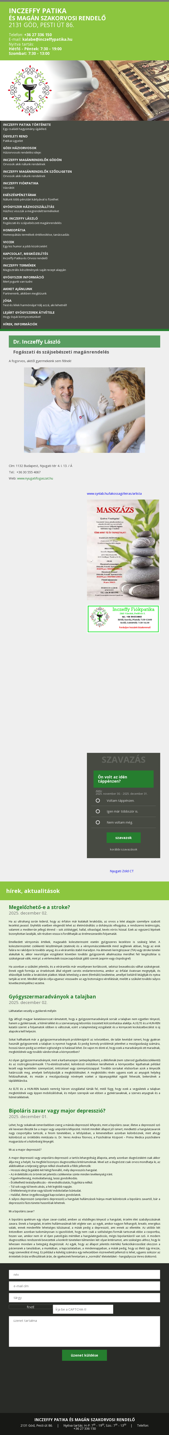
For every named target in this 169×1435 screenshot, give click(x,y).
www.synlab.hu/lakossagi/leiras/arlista (114, 493)
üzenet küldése (84, 1355)
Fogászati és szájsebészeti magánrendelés (61, 352)
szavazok (123, 837)
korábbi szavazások (123, 849)
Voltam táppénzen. (120, 800)
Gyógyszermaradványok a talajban (52, 996)
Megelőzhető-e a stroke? (39, 907)
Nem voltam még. (120, 822)
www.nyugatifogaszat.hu (35, 478)
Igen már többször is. (122, 811)
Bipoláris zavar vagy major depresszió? (57, 1110)
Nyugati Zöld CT (122, 871)
